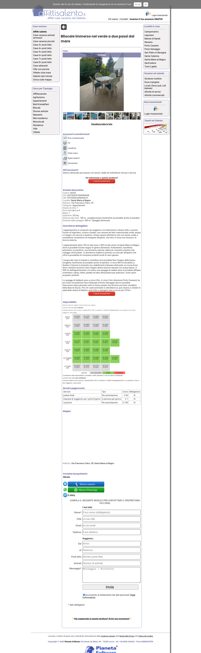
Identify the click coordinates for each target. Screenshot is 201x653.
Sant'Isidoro (150, 63)
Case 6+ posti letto (42, 55)
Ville (35, 128)
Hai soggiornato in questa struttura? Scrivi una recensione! (101, 618)
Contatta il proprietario (101, 181)
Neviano (148, 42)
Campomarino (151, 31)
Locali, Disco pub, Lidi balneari (155, 87)
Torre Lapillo (150, 66)
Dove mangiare (151, 82)
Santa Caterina (151, 56)
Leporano (149, 35)
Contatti (124, 19)
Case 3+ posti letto (42, 44)
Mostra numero (87, 484)
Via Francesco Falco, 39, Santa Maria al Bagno (92, 463)
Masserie (37, 114)
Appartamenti (40, 100)
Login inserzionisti (160, 15)
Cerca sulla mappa (42, 79)
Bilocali (36, 107)
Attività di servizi (152, 91)
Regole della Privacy (126, 636)
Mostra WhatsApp (87, 490)
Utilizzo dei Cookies (145, 636)
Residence (38, 125)
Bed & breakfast (41, 104)
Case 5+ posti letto (42, 51)
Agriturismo (39, 97)
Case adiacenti (40, 65)
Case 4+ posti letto (42, 48)
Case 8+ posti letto (42, 62)
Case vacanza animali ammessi (44, 36)
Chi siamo (113, 19)
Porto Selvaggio (152, 49)
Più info (137, 4)
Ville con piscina (41, 69)
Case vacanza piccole (44, 41)
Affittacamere (40, 94)
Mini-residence (40, 118)
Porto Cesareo (151, 45)
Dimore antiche (40, 111)
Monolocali (38, 121)
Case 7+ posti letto (42, 58)
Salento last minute (42, 76)
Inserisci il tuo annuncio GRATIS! (146, 19)
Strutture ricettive (153, 78)
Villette (36, 132)
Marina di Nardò (152, 38)
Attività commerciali (154, 95)
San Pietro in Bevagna (155, 52)
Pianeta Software (72, 641)
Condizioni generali (108, 636)
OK (145, 4)
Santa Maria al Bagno (81, 200)
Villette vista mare (42, 72)
